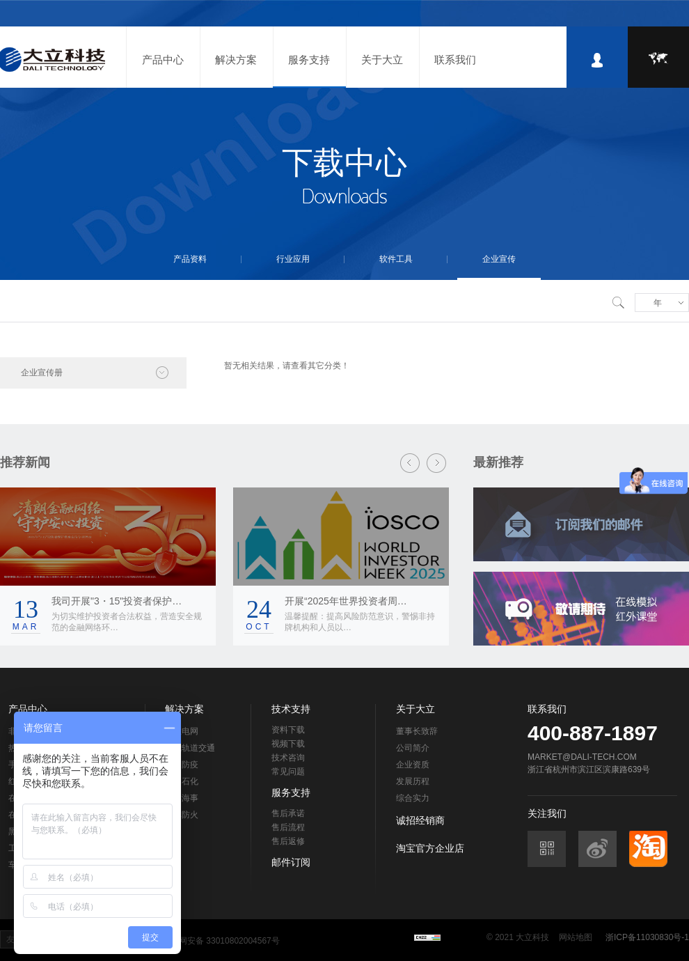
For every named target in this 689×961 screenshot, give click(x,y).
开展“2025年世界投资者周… (346, 601)
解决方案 (236, 59)
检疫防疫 (181, 764)
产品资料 (190, 259)
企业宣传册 (42, 372)
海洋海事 (181, 798)
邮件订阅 (290, 862)
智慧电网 (181, 731)
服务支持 (309, 59)
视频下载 (288, 744)
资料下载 (288, 730)
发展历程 (412, 781)
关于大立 (382, 59)
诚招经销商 (420, 820)
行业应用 (293, 259)
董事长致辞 (417, 731)
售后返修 (288, 841)
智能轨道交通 (190, 748)
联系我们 (455, 59)
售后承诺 (288, 813)
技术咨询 (288, 758)
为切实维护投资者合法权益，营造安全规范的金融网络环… (127, 621)
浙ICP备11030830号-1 (647, 937)
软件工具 (396, 259)
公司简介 (412, 748)
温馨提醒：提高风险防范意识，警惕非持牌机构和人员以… (360, 621)
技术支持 (290, 708)
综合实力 (412, 798)
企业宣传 (499, 259)
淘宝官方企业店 (430, 848)
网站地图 (575, 937)
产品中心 (163, 59)
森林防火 (181, 815)
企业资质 (412, 764)
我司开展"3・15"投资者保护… (117, 601)
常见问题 (288, 771)
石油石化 (181, 781)
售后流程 (288, 827)
